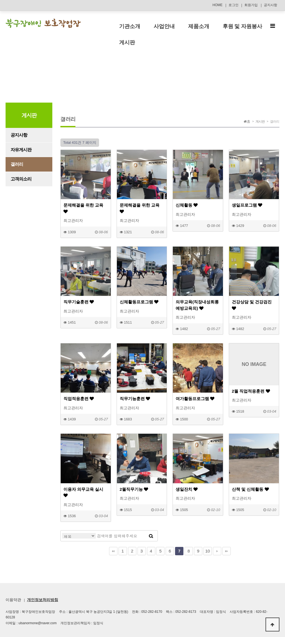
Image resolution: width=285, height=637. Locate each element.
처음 (113, 551)
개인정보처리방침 (42, 600)
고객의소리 (21, 179)
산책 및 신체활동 (250, 489)
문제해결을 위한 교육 (83, 208)
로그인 (234, 5)
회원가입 (251, 5)
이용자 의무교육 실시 (83, 492)
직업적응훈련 (78, 398)
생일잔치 (187, 489)
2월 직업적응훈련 (251, 391)
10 (207, 551)
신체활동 (187, 205)
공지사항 (270, 5)
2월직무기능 (134, 489)
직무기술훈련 (78, 301)
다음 (217, 551)
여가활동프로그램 (195, 398)
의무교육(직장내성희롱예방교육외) (197, 304)
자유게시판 (21, 149)
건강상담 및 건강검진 (252, 304)
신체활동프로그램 (139, 301)
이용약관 (13, 600)
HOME (217, 5)
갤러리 (17, 164)
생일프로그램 (247, 205)
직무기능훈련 (135, 398)
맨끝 (226, 551)
